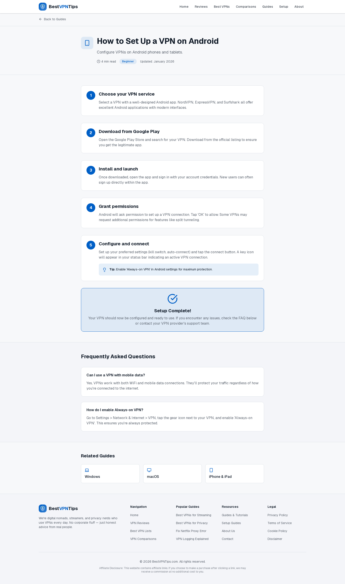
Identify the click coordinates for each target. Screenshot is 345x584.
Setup (283, 7)
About (299, 7)
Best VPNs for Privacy (192, 523)
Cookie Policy (277, 531)
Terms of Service (280, 523)
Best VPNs (222, 7)
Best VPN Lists (141, 531)
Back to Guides (52, 19)
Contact (227, 539)
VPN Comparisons (143, 539)
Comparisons (246, 7)
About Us (228, 531)
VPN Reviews (139, 523)
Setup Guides (231, 523)
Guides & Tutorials (235, 515)
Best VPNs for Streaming (193, 515)
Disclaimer (275, 539)
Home (184, 7)
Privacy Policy (278, 515)
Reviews (201, 7)
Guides (267, 7)
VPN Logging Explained (192, 539)
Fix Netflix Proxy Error (191, 531)
